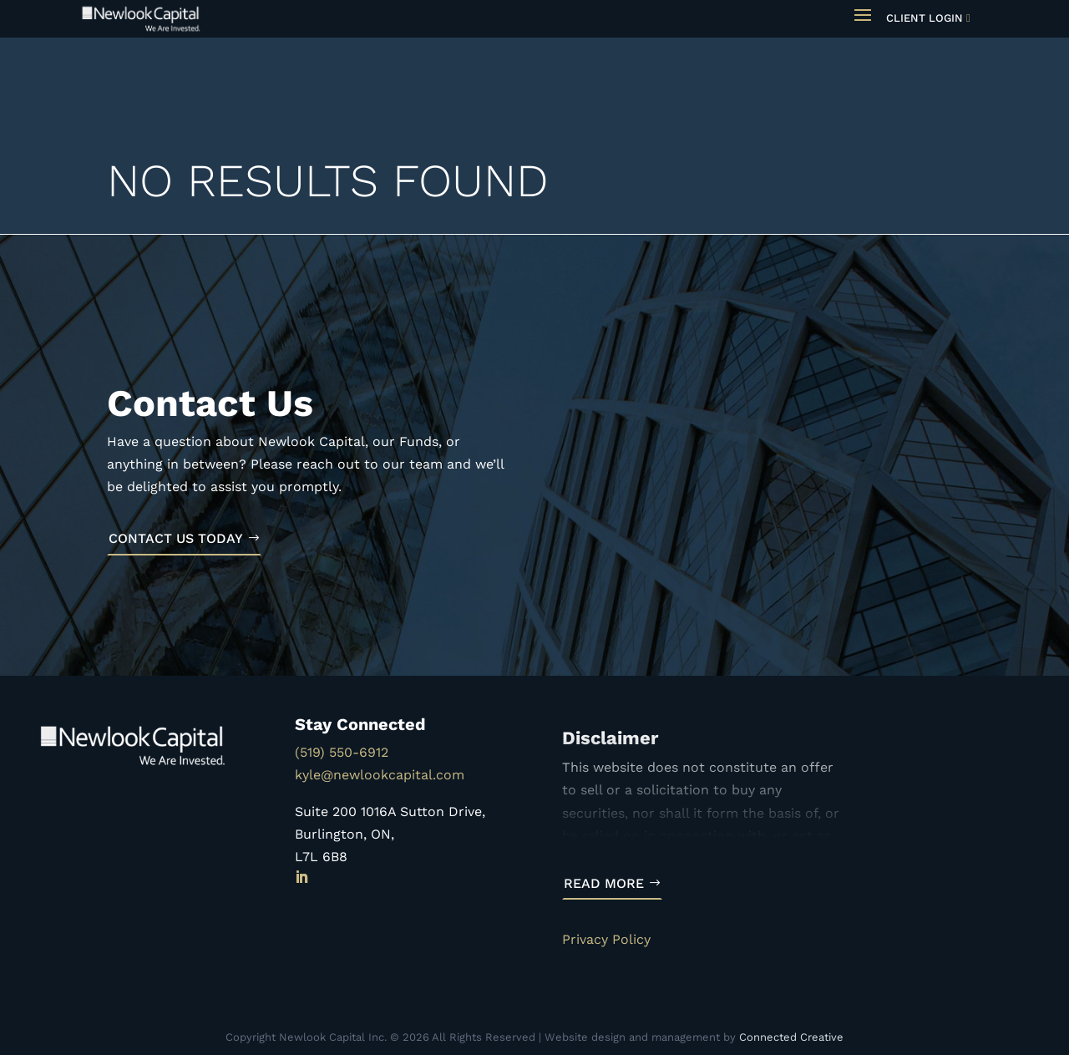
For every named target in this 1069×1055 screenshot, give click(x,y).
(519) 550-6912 (341, 752)
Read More (604, 883)
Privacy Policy (606, 939)
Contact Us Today (176, 538)
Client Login (924, 18)
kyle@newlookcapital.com (379, 775)
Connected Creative (791, 1037)
